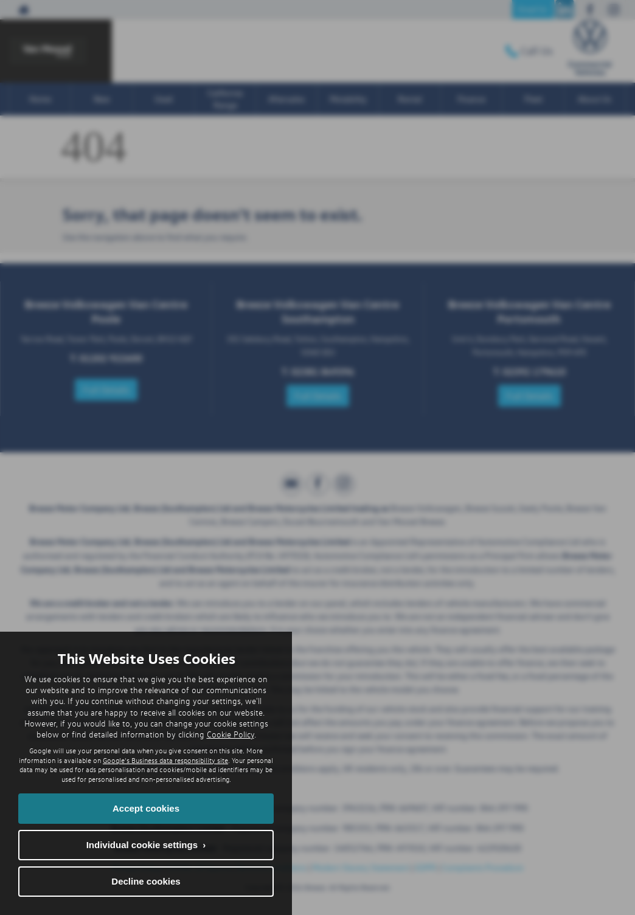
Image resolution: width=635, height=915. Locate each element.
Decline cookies (145, 881)
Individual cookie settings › (146, 845)
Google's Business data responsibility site (165, 760)
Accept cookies (146, 808)
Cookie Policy (230, 734)
